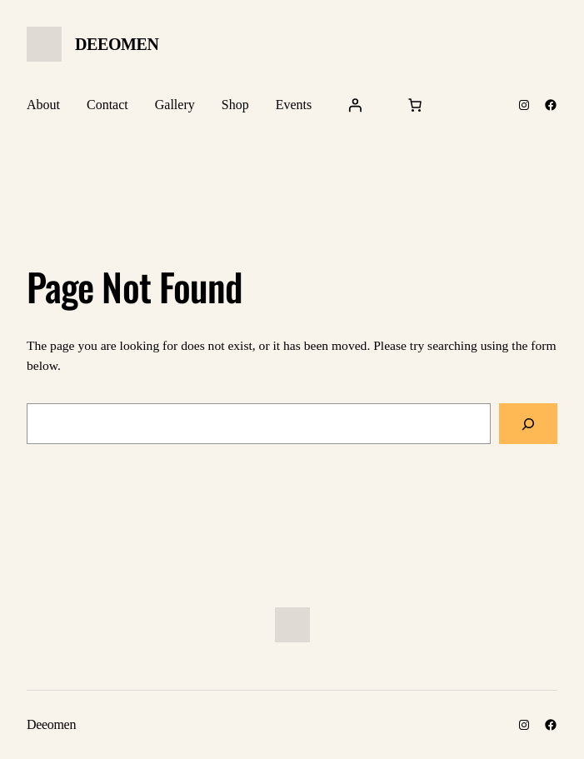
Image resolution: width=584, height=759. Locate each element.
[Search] (528, 423)
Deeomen (117, 44)
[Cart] (415, 105)
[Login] (355, 105)
